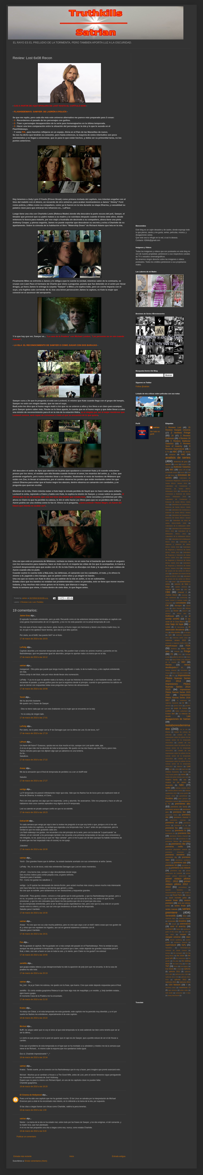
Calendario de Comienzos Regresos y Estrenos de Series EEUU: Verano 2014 (178, 480)
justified (168, 711)
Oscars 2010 (170, 796)
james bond (178, 705)
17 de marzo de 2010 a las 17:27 (33, 781)
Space (178, 929)
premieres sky (171, 857)
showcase (171, 921)
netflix (168, 788)
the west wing (177, 964)
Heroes (169, 665)
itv (183, 703)
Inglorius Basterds (172, 703)
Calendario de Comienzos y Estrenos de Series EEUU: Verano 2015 (178, 512)
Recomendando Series (173, 892)
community (183, 597)
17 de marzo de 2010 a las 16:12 (33, 657)
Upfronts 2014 (185, 982)
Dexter (175, 611)
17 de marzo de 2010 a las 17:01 (33, 718)
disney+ (168, 613)
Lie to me (184, 729)
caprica (168, 589)
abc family (186, 452)
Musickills (169, 785)
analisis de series (178, 457)
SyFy (183, 945)
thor (186, 964)
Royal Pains (177, 895)
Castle (177, 589)
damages (178, 605)
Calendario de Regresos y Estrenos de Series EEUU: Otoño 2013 (178, 560)
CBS (168, 592)
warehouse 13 (184, 987)
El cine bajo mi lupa (178, 623)
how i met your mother (180, 673)
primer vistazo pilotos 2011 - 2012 (178, 880)
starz (188, 937)
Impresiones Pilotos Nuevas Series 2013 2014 (178, 678)
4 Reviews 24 (184, 438)
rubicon (187, 895)
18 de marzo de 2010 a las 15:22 (33, 1018)
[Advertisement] (69, 1146)
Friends (176, 651)
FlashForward (171, 646)
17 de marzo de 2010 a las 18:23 (33, 812)
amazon (172, 454)
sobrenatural (185, 924)
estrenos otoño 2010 (180, 638)
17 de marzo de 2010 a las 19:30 (33, 913)
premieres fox (172, 828)
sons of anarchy (177, 926)
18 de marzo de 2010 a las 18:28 (33, 1086)
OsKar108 (24, 821)
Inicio (72, 1156)
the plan (175, 961)
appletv (168, 464)
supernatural (171, 945)
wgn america (172, 990)
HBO (183, 662)
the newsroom (181, 958)
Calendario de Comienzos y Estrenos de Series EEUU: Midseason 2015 (178, 488)
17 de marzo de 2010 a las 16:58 (33, 689)
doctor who (181, 613)
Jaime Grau (25, 616)
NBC (181, 785)
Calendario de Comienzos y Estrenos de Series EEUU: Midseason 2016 (178, 493)
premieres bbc (179, 812)
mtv (185, 780)
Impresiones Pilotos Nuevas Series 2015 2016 (178, 692)
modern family (172, 780)
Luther (177, 769)
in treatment (182, 700)
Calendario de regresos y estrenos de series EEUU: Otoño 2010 (178, 544)
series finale (180, 906)
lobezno (179, 766)
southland (169, 929)
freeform (174, 648)
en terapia (187, 632)
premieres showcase (175, 852)
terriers (168, 953)
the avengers (177, 953)
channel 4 (182, 592)
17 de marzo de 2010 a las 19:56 (33, 955)
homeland (184, 670)
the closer (181, 955)
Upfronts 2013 (171, 982)
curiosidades (180, 603)
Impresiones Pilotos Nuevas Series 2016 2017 (178, 697)
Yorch (22, 697)
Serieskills (171, 915)
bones (182, 472)
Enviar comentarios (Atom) (36, 1161)
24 (172, 436)
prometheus (183, 887)
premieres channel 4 (182, 817)
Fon (21, 942)
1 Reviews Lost (25, 602)
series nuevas (171, 909)
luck (170, 769)
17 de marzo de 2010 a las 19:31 (33, 934)
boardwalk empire (172, 472)
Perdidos (40, 602)
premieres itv (183, 839)
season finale (172, 900)
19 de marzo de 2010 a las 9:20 (33, 1131)
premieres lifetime (172, 841)
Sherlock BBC (170, 918)
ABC (174, 451)
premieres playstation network (176, 849)
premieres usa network (180, 868)
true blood (169, 969)
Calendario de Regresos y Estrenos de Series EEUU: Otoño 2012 (178, 555)
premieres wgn (175, 870)
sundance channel (180, 942)
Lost (34, 602)
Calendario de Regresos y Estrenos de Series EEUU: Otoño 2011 (178, 549)
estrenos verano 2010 (176, 640)
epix (170, 635)
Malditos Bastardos (172, 772)
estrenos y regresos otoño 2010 (177, 643)
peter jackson (183, 798)
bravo (173, 475)
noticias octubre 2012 (182, 788)
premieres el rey (180, 825)
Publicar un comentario (26, 1136)
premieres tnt (171, 865)
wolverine (179, 993)
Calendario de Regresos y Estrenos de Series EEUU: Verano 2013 (178, 565)
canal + (174, 581)
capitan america (181, 587)
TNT (167, 966)
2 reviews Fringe (180, 432)
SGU (185, 916)
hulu (167, 675)
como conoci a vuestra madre (177, 600)
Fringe (187, 651)
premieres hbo (184, 833)
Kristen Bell (170, 714)
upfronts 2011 (174, 971)
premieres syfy (180, 862)
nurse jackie (184, 793)
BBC (172, 470)
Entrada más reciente (22, 1156)
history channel (171, 670)
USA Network (174, 985)
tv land (178, 969)
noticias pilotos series (175, 790)
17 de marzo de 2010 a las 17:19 (33, 733)
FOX (188, 645)
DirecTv (185, 611)
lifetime (168, 732)
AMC (183, 454)
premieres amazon (173, 809)
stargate (183, 934)
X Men (188, 993)
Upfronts (187, 969)
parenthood (183, 796)
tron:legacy (184, 966)
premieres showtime (175, 855)
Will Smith (169, 993)
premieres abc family (179, 807)
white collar (184, 990)
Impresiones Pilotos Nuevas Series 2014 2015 (178, 687)
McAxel (23, 1026)
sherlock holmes (184, 918)
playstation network (172, 801)
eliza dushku (175, 632)
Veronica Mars (171, 987)
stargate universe (173, 937)
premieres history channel (179, 836)
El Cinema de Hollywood (31, 1095)
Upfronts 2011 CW (172, 977)
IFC (173, 675)
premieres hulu (171, 839)
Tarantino (169, 948)
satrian (23, 665)
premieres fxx (170, 833)
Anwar (23, 768)
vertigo (23, 789)
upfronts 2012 (180, 979)
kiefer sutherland (182, 711)
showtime (182, 921)
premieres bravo (171, 815)
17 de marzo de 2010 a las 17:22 (33, 760)
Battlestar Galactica (182, 467)
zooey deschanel (173, 995)
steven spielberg (176, 940)
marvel (185, 772)
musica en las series (176, 782)
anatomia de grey (181, 462)
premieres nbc (178, 844)
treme (176, 966)
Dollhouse (170, 616)
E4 (182, 616)
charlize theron (171, 595)
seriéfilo (23, 963)
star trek (185, 932)
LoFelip (23, 647)
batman (168, 467)
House (168, 673)
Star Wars (170, 934)
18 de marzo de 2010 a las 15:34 (33, 1057)
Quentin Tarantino (174, 890)
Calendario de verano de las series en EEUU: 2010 (178, 571)
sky (167, 924)
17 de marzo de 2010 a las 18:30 (33, 849)
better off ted (183, 470)
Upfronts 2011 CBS (181, 974)
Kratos (23, 1008)
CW (167, 605)
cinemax (185, 595)
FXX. (180, 654)
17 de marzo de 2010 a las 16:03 (33, 639)
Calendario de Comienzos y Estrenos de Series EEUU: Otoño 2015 (178, 507)
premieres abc (182, 803)
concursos (169, 603)
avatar (176, 464)
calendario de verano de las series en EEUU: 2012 (178, 578)
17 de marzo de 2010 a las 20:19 (33, 973)
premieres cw (172, 823)
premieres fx (180, 830)
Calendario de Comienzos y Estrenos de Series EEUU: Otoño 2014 (178, 501)
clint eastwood (171, 597)
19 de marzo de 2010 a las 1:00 (33, 1110)
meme (183, 774)
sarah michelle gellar (178, 898)
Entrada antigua (118, 1156)
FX (172, 654)
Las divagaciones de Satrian (178, 717)
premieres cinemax (178, 820)
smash (174, 924)
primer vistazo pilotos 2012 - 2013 (178, 884)
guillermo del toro (178, 657)
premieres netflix (174, 847)
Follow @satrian (142, 386)
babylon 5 (184, 464)
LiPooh (23, 742)
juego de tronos (180, 708)
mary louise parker (172, 774)
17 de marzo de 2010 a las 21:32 (33, 999)
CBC (185, 589)
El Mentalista (179, 627)
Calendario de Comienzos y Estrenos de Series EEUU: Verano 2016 (178, 517)
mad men (185, 769)
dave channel (177, 608)
